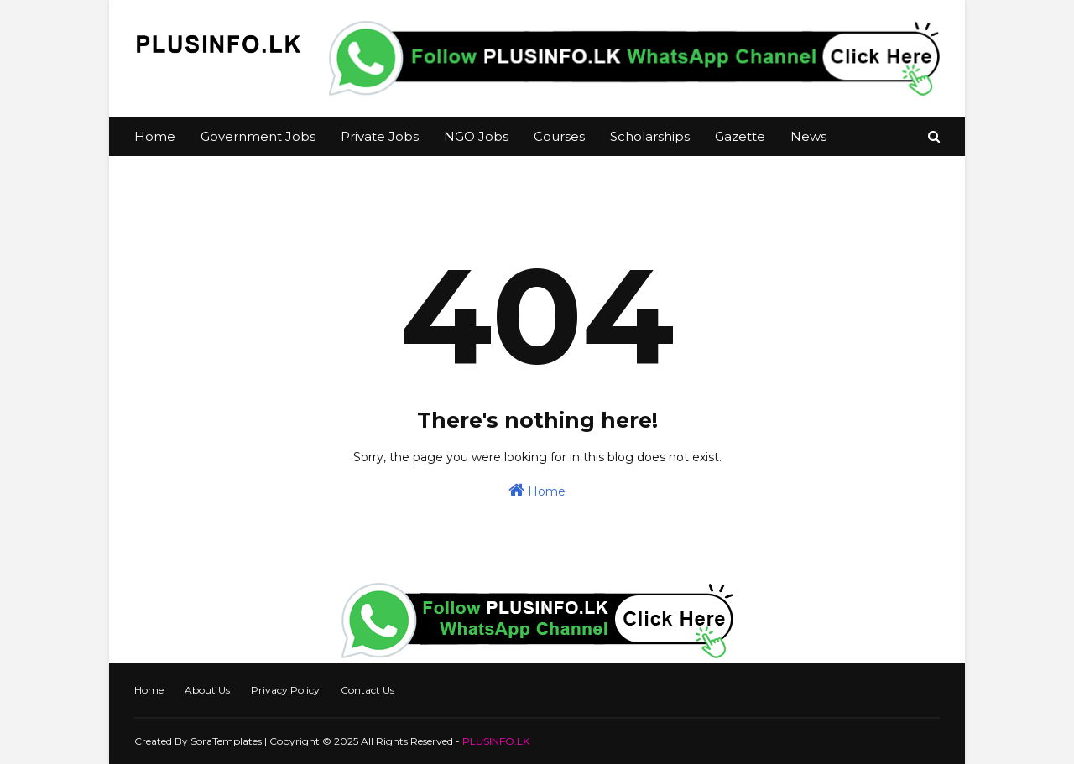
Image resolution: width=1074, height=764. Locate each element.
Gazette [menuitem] (740, 136)
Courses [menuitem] (559, 136)
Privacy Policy (285, 689)
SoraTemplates (226, 741)
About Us (207, 689)
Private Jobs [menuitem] (380, 136)
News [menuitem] (808, 136)
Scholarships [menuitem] (650, 136)
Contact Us (367, 689)
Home (537, 490)
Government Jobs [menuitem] (258, 136)
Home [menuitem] (154, 136)
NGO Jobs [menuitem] (476, 136)
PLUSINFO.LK (495, 741)
